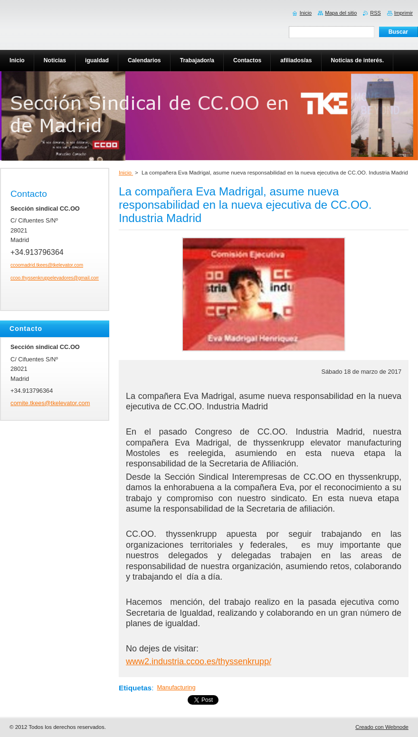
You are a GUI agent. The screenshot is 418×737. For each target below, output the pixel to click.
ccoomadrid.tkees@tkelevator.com (46, 265)
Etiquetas (135, 688)
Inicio (126, 172)
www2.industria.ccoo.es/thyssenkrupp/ (198, 661)
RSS (375, 13)
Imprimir (403, 13)
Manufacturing (176, 687)
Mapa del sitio (341, 13)
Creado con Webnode (381, 727)
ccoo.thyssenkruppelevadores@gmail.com (55, 278)
